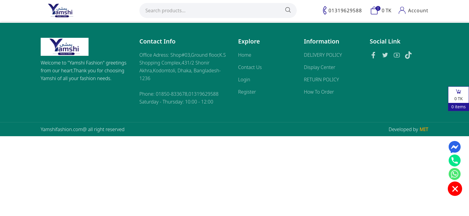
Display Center (319, 67)
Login (244, 79)
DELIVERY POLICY (323, 55)
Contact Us (250, 67)
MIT (424, 129)
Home (244, 55)
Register (247, 91)
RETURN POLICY (321, 79)
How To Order (319, 91)
